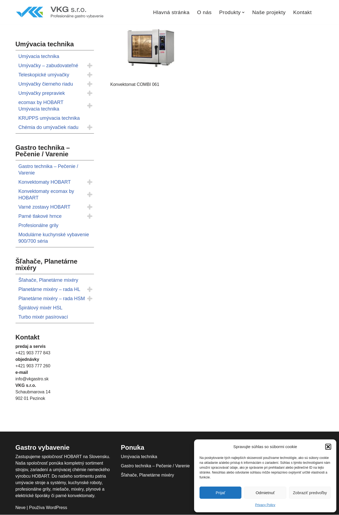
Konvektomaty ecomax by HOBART (46, 194)
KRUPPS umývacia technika (49, 118)
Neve (20, 507)
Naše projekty (269, 12)
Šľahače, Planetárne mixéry (48, 280)
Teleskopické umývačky (43, 74)
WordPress (56, 507)
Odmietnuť (265, 492)
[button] (328, 446)
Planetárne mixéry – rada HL (49, 289)
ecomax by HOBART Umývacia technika (40, 106)
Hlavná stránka (171, 12)
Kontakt (302, 12)
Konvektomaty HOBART (44, 182)
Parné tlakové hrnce (40, 216)
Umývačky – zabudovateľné (48, 65)
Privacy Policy (265, 505)
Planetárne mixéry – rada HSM (51, 298)
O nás (204, 12)
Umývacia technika (38, 56)
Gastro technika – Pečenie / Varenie (48, 170)
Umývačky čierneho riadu (45, 84)
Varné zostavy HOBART (44, 207)
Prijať (220, 492)
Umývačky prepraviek (41, 93)
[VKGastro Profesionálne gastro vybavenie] (60, 12)
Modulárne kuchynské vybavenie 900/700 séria (53, 238)
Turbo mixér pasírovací (43, 317)
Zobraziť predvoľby (310, 492)
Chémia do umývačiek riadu (48, 127)
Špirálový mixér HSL (40, 307)
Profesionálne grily (38, 225)
